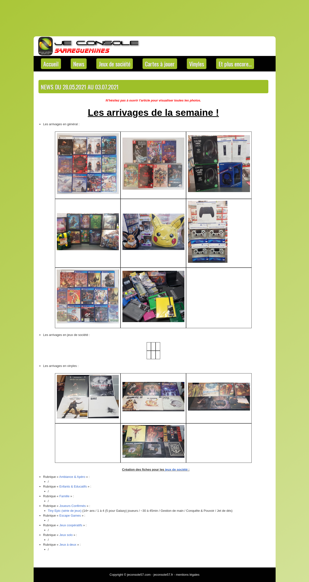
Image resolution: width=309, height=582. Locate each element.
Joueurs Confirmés (72, 506)
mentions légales (188, 574)
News (78, 63)
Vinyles (196, 63)
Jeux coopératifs (70, 525)
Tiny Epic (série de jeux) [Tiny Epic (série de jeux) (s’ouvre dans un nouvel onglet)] (65, 510)
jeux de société (176, 469)
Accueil (51, 63)
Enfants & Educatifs (73, 486)
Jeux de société (114, 63)
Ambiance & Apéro (72, 477)
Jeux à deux (67, 544)
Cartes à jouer (160, 63)
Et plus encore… (235, 63)
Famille (64, 496)
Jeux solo (66, 535)
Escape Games (70, 515)
